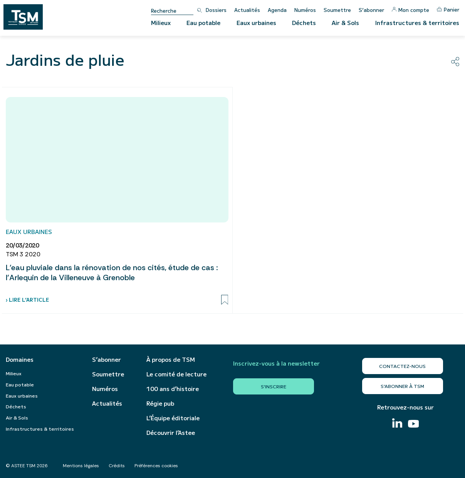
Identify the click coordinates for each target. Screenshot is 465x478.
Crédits (117, 466)
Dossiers (216, 9)
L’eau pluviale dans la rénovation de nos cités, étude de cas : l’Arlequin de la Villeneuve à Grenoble (112, 272)
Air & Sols (345, 22)
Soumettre (337, 9)
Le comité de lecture (176, 374)
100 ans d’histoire (172, 388)
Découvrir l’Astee (170, 432)
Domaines (20, 359)
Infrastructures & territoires (417, 22)
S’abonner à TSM (402, 386)
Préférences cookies (156, 466)
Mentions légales (81, 466)
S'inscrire (273, 386)
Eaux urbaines (256, 22)
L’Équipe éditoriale (173, 417)
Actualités (247, 9)
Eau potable (203, 22)
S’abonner (371, 9)
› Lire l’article (27, 299)
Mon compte (410, 9)
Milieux (161, 22)
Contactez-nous (402, 366)
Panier (448, 9)
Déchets (304, 22)
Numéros (305, 9)
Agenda (277, 9)
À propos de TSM (170, 359)
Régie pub (160, 403)
